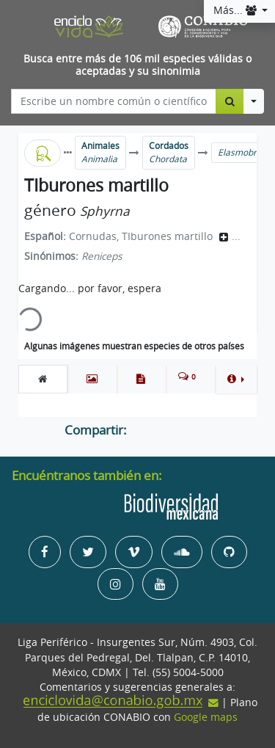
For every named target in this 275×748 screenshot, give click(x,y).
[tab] (42, 379)
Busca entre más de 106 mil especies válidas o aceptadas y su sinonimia (137, 65)
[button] (236, 379)
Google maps (206, 717)
